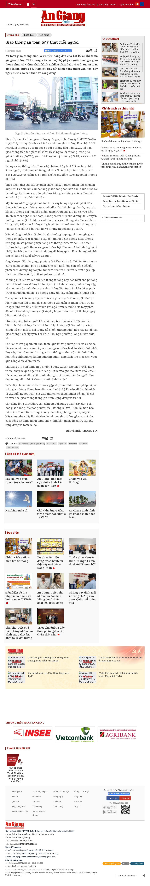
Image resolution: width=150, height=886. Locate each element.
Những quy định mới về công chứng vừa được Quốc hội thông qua (120, 157)
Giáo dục (36, 802)
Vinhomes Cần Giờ (130, 201)
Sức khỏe (78, 807)
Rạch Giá (62, 443)
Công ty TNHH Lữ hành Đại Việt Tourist (121, 196)
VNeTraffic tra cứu (113, 217)
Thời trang (58, 812)
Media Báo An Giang (39, 819)
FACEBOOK (112, 804)
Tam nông (37, 812)
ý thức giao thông (37, 443)
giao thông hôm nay (120, 206)
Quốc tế (15, 807)
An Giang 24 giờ (39, 797)
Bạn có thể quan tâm (20, 454)
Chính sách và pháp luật (118, 108)
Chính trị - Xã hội (61, 797)
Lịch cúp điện (127, 4)
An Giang (83, 443)
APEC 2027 (51, 443)
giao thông (23, 443)
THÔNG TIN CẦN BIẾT (18, 754)
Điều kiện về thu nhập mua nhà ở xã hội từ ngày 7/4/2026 (121, 149)
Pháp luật (29, 34)
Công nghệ (58, 802)
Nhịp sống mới (18, 812)
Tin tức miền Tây (20, 817)
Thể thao (57, 807)
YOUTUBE (125, 804)
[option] (32, 738)
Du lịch (77, 812)
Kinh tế (15, 802)
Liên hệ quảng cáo (85, 4)
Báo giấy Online (107, 4)
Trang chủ (13, 34)
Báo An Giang (12, 447)
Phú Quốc (73, 443)
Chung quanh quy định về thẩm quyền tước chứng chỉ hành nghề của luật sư (122, 165)
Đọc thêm (13, 535)
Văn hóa (36, 807)
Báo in (125, 869)
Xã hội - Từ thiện (81, 797)
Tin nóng (44, 34)
